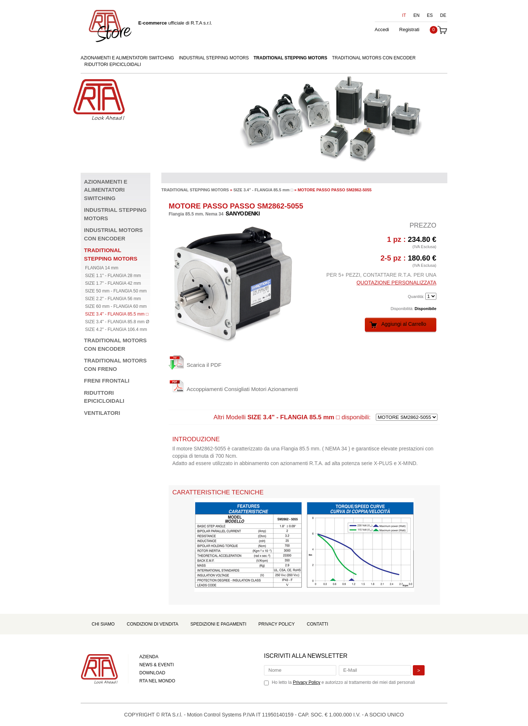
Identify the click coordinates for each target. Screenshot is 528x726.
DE (443, 15)
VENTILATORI (102, 413)
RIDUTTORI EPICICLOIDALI (112, 64)
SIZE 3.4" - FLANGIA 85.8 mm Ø (117, 321)
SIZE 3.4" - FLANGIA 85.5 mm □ (116, 314)
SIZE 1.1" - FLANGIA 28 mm (113, 275)
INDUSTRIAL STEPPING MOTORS (214, 57)
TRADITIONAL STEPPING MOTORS (290, 57)
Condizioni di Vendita (152, 624)
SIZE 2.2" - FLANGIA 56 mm (113, 298)
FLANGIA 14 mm (101, 267)
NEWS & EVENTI (156, 664)
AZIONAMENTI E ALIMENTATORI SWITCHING (127, 57)
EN (417, 15)
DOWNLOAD (152, 672)
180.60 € (422, 258)
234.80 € (422, 239)
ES (430, 15)
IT (404, 15)
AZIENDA (148, 656)
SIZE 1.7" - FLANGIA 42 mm (113, 283)
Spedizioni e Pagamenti (218, 624)
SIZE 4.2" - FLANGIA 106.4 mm (116, 329)
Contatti (317, 624)
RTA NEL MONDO (157, 680)
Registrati (409, 29)
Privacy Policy (276, 624)
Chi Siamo (103, 624)
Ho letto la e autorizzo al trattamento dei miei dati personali (343, 682)
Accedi (382, 29)
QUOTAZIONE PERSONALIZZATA (396, 282)
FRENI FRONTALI (106, 380)
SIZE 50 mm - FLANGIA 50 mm (116, 291)
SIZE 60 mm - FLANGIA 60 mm (116, 306)
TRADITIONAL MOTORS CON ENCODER (373, 57)
